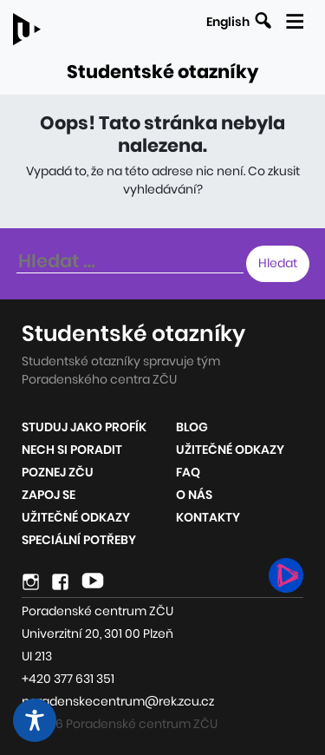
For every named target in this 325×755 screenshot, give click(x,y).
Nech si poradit (72, 449)
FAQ (188, 472)
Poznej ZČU (58, 472)
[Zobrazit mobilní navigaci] (294, 19)
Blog (192, 427)
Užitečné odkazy (76, 517)
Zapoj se (48, 494)
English (228, 21)
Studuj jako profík (84, 427)
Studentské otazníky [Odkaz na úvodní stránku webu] (162, 71)
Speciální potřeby (79, 539)
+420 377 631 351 (68, 678)
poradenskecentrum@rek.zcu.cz (118, 701)
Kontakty (208, 517)
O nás (194, 494)
